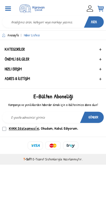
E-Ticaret (38, 159)
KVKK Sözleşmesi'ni (24, 128)
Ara (94, 22)
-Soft (28, 159)
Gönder (93, 117)
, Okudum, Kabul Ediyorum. (40, 128)
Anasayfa (10, 35)
